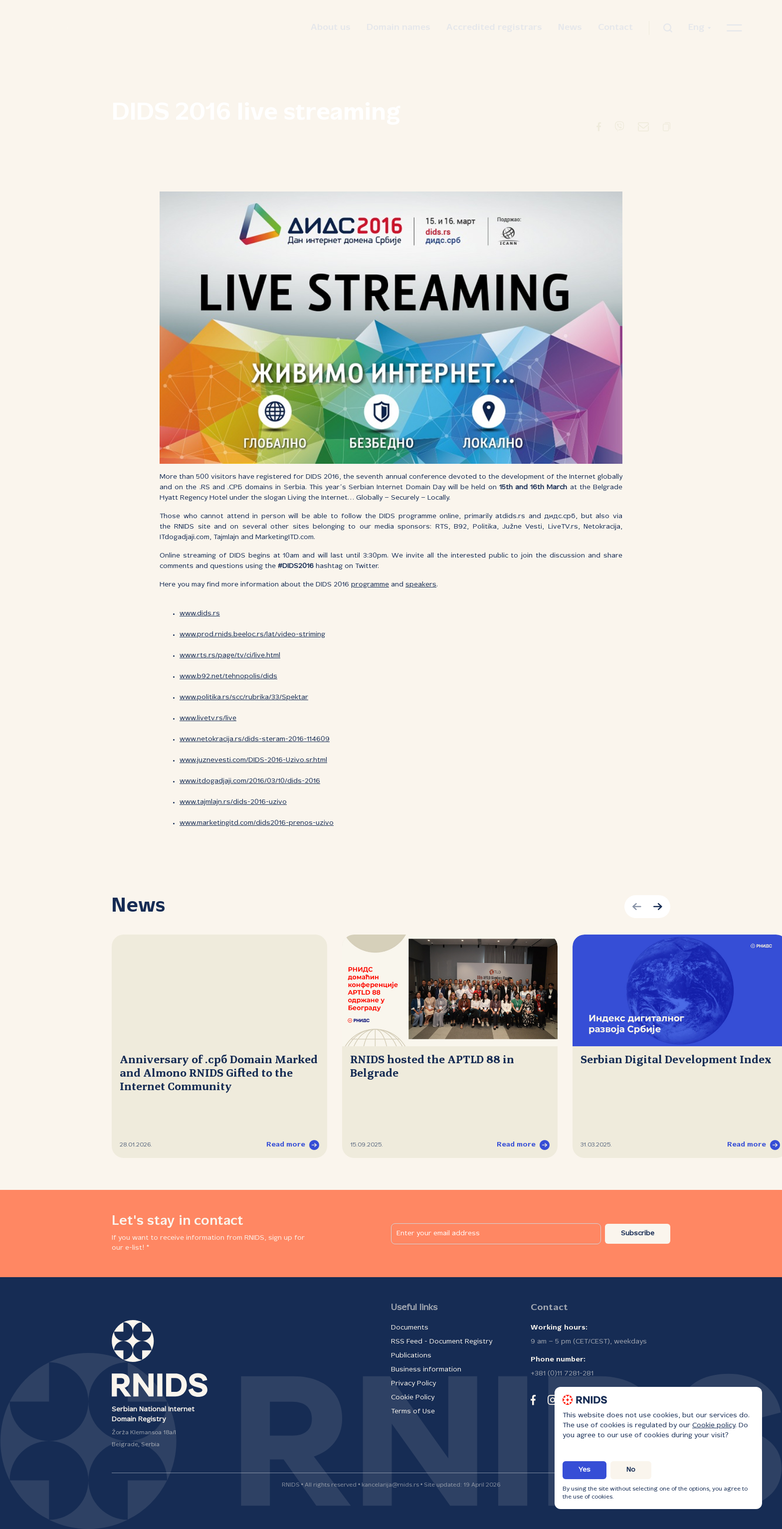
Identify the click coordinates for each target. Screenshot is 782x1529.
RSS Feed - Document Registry (441, 1341)
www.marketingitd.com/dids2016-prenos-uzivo (257, 823)
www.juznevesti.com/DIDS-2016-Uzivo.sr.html (253, 760)
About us (331, 27)
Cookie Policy (412, 1397)
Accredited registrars (494, 27)
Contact (615, 27)
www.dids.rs (200, 613)
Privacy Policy (413, 1383)
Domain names (398, 27)
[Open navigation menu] (734, 27)
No (630, 1470)
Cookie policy (713, 1425)
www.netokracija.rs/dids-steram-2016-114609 (255, 739)
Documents (409, 1328)
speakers (420, 584)
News (570, 27)
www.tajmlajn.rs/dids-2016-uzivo (233, 802)
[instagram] (553, 1400)
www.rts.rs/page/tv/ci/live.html (230, 655)
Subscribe (637, 1233)
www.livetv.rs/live (208, 718)
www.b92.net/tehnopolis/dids (228, 676)
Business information (426, 1369)
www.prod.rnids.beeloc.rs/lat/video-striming (252, 634)
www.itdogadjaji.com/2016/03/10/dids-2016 (250, 781)
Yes (584, 1470)
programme (370, 584)
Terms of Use (413, 1411)
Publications (411, 1355)
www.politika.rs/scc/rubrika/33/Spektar (244, 697)
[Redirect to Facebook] (598, 129)
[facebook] (533, 1400)
